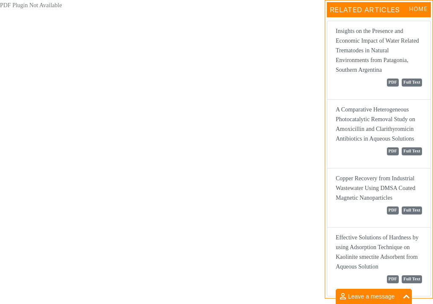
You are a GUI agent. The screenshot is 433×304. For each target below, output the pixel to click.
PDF (393, 82)
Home (418, 8)
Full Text (411, 82)
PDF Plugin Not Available (31, 5)
